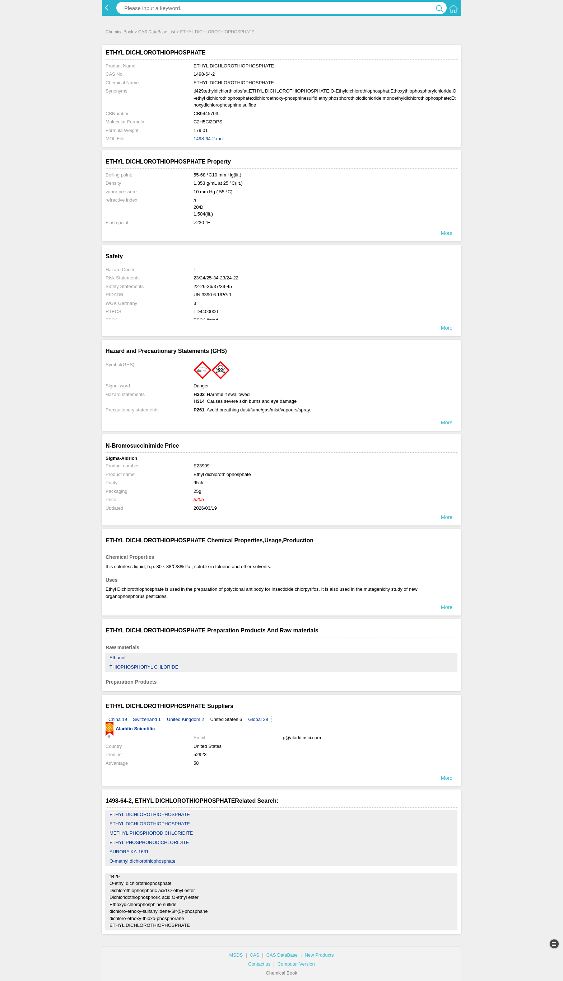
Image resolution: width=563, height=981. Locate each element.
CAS (255, 955)
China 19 (117, 719)
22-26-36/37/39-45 (213, 286)
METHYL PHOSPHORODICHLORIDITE (151, 833)
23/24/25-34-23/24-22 (216, 277)
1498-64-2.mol (209, 138)
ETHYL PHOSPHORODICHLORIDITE (149, 842)
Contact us (259, 964)
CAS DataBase (282, 955)
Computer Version (296, 964)
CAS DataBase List (156, 31)
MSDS (236, 955)
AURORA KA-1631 (129, 851)
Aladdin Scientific (130, 728)
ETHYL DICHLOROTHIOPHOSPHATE (150, 814)
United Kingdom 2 (185, 719)
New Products (319, 955)
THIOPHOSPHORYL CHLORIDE (144, 667)
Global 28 (258, 719)
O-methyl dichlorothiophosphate (143, 861)
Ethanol (117, 657)
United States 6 (226, 719)
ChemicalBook (119, 31)
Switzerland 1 (147, 719)
